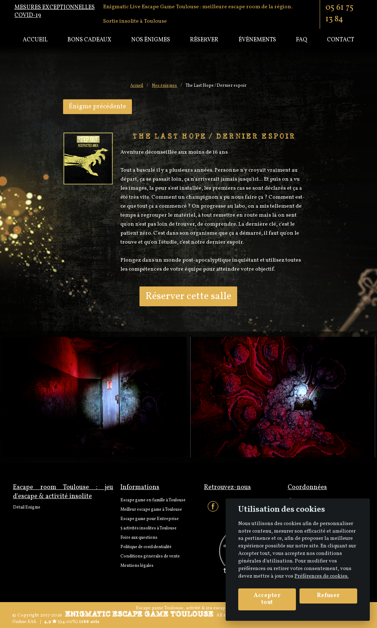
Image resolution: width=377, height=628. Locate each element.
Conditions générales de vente (150, 556)
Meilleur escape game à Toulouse (151, 509)
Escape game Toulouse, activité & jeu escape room (188, 608)
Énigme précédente (97, 106)
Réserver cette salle (188, 296)
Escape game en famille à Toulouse (153, 500)
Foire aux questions (139, 538)
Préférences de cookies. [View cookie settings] (321, 576)
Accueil (35, 40)
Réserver (204, 40)
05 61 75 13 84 (339, 13)
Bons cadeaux (89, 40)
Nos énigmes (150, 40)
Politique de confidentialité (146, 547)
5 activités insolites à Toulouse (148, 528)
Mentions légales (137, 566)
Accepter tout (267, 599)
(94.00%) (65, 622)
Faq (301, 40)
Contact (340, 40)
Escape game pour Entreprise (149, 519)
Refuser (328, 596)
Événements (257, 40)
